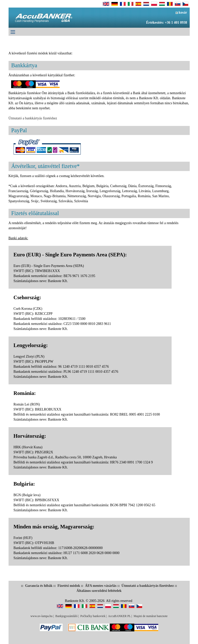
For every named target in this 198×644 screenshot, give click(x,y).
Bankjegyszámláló (66, 616)
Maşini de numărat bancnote (151, 616)
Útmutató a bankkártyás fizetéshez (33, 118)
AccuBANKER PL (119, 616)
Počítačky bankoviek (92, 616)
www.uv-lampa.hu (41, 616)
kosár (181, 12)
